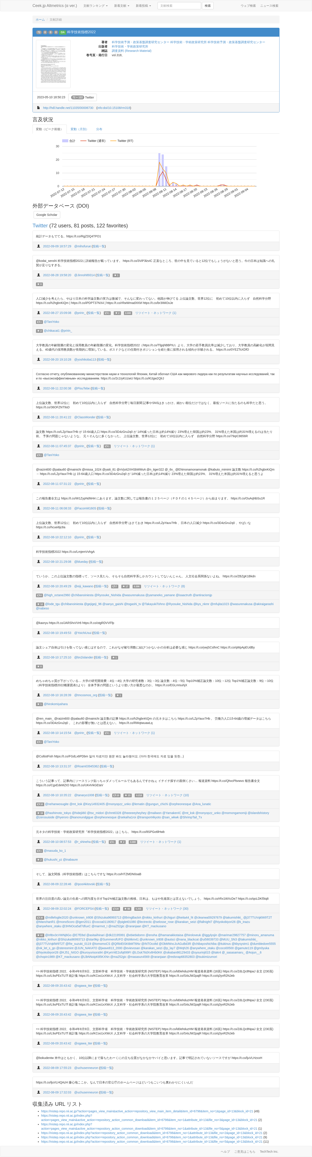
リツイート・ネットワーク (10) (167, 795)
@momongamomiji (234, 813)
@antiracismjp (202, 595)
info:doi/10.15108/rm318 (113, 108)
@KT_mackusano (154, 926)
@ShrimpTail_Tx (191, 817)
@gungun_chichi (156, 804)
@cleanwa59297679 (208, 917)
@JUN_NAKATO (85, 948)
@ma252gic (116, 926)
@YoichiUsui (82, 633)
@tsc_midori (95, 813)
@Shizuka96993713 (107, 917)
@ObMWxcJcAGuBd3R (175, 943)
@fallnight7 (204, 922)
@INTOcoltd (149, 943)
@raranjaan (133, 926)
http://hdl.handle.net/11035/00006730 (68, 108)
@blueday (81, 561)
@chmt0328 (113, 813)
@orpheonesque (180, 804)
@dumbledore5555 (263, 943)
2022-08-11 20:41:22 (57, 417)
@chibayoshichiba (204, 943)
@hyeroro (62, 817)
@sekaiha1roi (126, 817)
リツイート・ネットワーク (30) (167, 908)
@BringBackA (131, 917)
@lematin (138, 804)
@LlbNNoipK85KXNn (95, 956)
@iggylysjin (209, 935)
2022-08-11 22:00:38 (57, 388)
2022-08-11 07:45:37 (57, 446)
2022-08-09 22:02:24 (57, 908)
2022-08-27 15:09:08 (57, 313)
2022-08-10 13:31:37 (57, 766)
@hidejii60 (79, 813)
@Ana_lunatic (201, 804)
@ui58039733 (209, 939)
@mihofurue (82, 246)
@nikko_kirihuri (152, 917)
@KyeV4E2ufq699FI (117, 952)
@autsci (169, 939)
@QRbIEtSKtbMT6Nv (126, 943)
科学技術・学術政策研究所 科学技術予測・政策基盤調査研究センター (217, 42)
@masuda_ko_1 (55, 850)
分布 (99, 129)
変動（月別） (80, 129)
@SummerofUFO (111, 939)
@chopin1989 (45, 956)
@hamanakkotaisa (170, 935)
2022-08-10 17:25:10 (57, 657)
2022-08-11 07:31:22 (57, 484)
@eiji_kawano (83, 586)
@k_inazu (243, 922)
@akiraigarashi (263, 604)
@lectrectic (144, 922)
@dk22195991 (115, 935)
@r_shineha (82, 842)
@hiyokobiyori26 (224, 922)
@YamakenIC (171, 813)
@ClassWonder (85, 417)
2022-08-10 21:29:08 (57, 561)
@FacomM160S (85, 508)
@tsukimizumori (206, 956)
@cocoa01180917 (104, 922)
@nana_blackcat (187, 939)
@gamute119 (244, 948)
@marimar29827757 (232, 935)
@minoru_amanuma (260, 935)
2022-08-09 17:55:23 (57, 1068)
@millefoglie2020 (56, 917)
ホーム (40, 19)
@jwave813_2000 (110, 948)
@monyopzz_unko (118, 804)
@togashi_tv (132, 604)
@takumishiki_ (232, 917)
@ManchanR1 (45, 922)
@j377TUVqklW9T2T (257, 917)
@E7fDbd (79, 935)
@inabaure (70, 859)
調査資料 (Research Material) (131, 51)
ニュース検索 (269, 5)
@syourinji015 (200, 952)
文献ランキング (95, 5)
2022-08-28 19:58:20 (57, 275)
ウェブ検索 (248, 5)
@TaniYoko (51, 321)
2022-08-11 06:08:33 (57, 508)
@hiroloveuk (192, 935)
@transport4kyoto (149, 817)
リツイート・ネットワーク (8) (164, 586)
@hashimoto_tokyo (58, 813)
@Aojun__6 (254, 952)
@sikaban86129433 (176, 952)
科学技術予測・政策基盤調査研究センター (140, 42)
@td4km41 (131, 939)
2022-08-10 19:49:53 (57, 633)
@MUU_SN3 (228, 939)
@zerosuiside (45, 817)
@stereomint (65, 948)
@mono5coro (65, 922)
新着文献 (121, 5)
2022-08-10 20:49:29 (57, 586)
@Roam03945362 (86, 766)
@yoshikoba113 (85, 359)
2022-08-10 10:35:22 (57, 795)
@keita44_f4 (184, 917)
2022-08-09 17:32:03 (57, 1092)
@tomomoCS (101, 943)
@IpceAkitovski (84, 884)
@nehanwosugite (56, 804)
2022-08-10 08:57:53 (57, 842)
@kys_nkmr (201, 604)
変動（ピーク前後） (49, 129)
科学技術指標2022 (81, 32)
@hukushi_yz (53, 859)
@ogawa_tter (83, 985)
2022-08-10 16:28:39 (57, 695)
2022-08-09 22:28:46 (57, 884)
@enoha (151, 935)
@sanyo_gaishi (112, 604)
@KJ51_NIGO (69, 952)
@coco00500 (225, 948)
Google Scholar (46, 215)
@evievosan (131, 948)
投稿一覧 (99, 246)
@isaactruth (184, 595)
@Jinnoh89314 (84, 275)
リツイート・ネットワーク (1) (155, 313)
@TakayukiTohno (153, 604)
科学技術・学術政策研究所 (130, 46)
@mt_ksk (75, 804)
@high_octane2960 (57, 595)
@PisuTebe (82, 388)
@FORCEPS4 (84, 908)
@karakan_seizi (185, 922)
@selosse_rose (163, 922)
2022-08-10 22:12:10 (57, 537)
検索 (208, 5)
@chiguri (169, 917)
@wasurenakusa (133, 595)
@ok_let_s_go (45, 948)
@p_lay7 (169, 948)
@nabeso (42, 608)
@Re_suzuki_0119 (78, 943)
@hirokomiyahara (56, 704)
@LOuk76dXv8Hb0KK (147, 952)
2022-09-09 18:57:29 (57, 246)
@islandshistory (258, 813)
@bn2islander (83, 657)
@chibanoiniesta (82, 595)
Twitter (82, 97)
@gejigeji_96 (93, 604)
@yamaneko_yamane (160, 595)
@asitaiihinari (95, 935)
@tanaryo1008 (84, 795)
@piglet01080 (126, 922)
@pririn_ (80, 313)
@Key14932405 (94, 804)
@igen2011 (83, 922)
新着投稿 (143, 5)
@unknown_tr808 (81, 917)
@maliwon (154, 813)
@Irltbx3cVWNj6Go (58, 935)
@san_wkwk (170, 817)
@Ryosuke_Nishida (107, 595)
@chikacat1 (52, 330)
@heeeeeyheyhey (134, 813)
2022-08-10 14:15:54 (57, 733)
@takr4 (216, 952)
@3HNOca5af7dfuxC (76, 926)
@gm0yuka (261, 948)
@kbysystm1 (240, 943)
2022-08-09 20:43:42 (57, 985)
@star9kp (92, 939)
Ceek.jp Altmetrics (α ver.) (54, 5)
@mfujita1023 (219, 604)
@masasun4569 (138, 956)
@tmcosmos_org (85, 695)
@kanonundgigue (81, 817)
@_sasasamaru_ (233, 952)
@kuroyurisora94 (91, 952)
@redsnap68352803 (181, 956)
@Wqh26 (182, 948)
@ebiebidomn (135, 935)
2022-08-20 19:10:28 (57, 359)
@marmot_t (99, 926)
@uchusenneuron (86, 1068)
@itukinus (224, 943)
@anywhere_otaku (48, 926)
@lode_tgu (52, 604)
